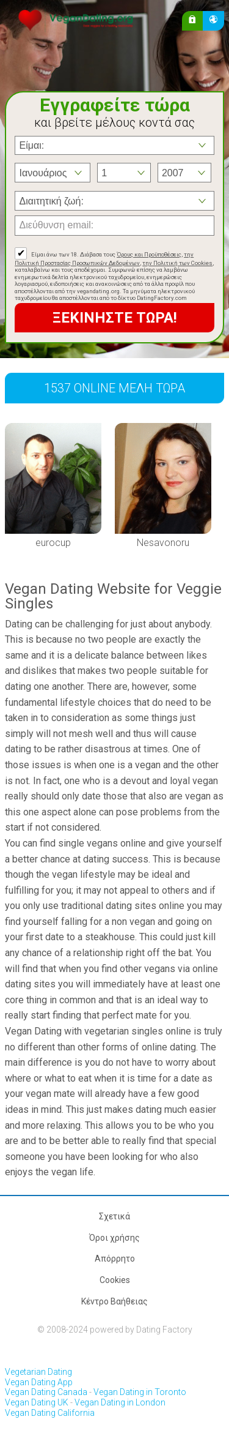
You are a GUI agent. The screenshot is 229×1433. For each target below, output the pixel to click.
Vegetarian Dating (38, 1372)
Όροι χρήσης (114, 1238)
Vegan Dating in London (120, 1402)
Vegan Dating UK (36, 1402)
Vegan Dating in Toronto (139, 1392)
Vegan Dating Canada (46, 1392)
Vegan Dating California (50, 1413)
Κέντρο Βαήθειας (114, 1301)
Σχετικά (114, 1216)
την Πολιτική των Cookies (177, 263)
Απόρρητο (115, 1258)
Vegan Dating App (39, 1382)
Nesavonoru (163, 542)
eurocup (53, 542)
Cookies (115, 1280)
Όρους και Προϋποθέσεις (149, 254)
